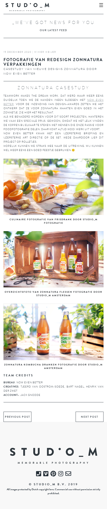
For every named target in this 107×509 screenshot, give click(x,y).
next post (89, 417)
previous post (17, 417)
